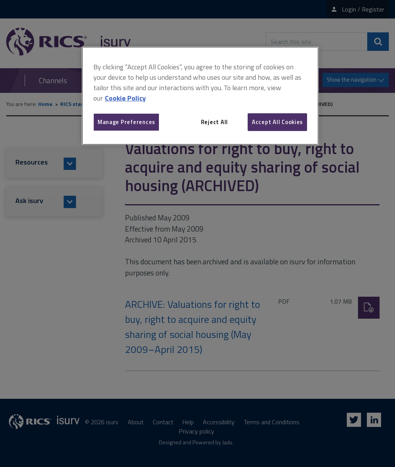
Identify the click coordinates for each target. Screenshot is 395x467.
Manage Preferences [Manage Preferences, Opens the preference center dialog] (126, 122)
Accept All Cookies (277, 122)
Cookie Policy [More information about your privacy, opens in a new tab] (125, 98)
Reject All (214, 122)
